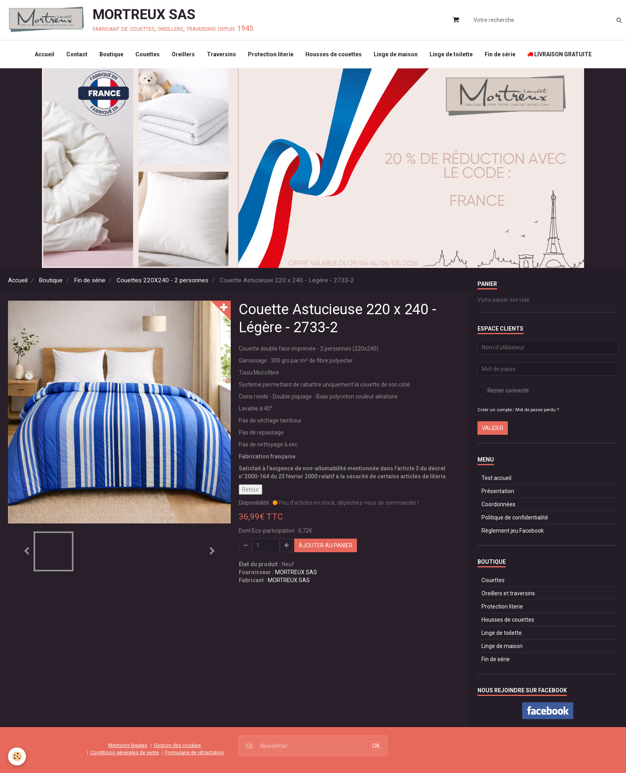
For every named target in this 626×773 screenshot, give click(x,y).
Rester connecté (503, 390)
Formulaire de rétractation (194, 752)
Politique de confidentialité (514, 517)
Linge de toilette (451, 54)
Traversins (221, 54)
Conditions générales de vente (124, 752)
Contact (76, 54)
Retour (250, 489)
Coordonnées (498, 504)
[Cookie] (17, 756)
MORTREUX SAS (296, 572)
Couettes (147, 54)
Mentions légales (127, 745)
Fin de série (500, 54)
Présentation (497, 491)
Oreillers (183, 54)
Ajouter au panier (326, 545)
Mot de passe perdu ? (537, 409)
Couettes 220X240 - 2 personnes (162, 280)
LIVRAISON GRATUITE (559, 54)
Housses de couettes (333, 54)
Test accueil (496, 478)
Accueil (44, 54)
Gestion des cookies (177, 745)
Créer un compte (494, 409)
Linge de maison (396, 54)
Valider (492, 428)
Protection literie (270, 54)
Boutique (111, 54)
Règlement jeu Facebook (512, 530)
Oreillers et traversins (508, 593)
